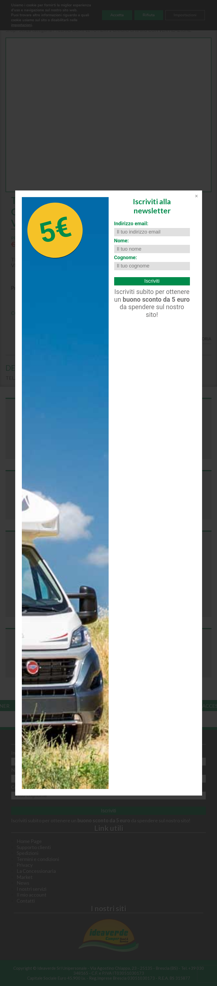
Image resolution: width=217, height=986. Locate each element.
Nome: (121, 240)
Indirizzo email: (131, 223)
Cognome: (125, 257)
